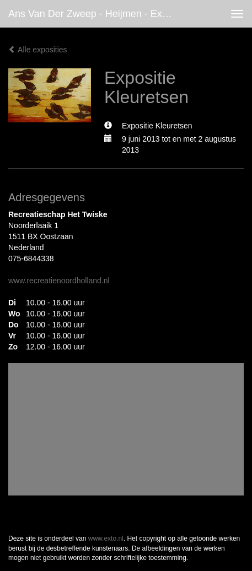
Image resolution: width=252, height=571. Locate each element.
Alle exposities (37, 49)
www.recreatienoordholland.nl (59, 280)
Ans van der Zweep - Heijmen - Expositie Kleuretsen (95, 13)
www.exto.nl (106, 538)
